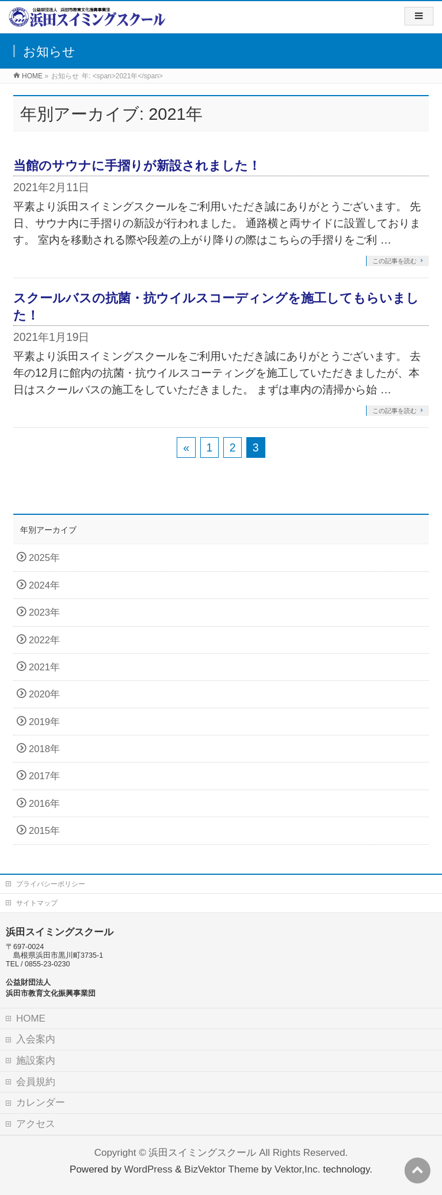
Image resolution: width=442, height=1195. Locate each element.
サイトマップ (37, 903)
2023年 (44, 612)
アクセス (35, 1123)
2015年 (44, 830)
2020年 (44, 694)
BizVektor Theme (221, 1169)
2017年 (44, 776)
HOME (30, 1018)
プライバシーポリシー (50, 884)
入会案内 (35, 1039)
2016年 (44, 803)
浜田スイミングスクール (202, 1152)
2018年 (44, 748)
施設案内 (35, 1060)
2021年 (44, 667)
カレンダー (40, 1102)
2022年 (44, 640)
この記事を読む (394, 260)
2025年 (44, 557)
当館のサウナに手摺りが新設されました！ (137, 165)
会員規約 (35, 1081)
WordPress (148, 1169)
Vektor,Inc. (297, 1169)
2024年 (44, 585)
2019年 (44, 721)
